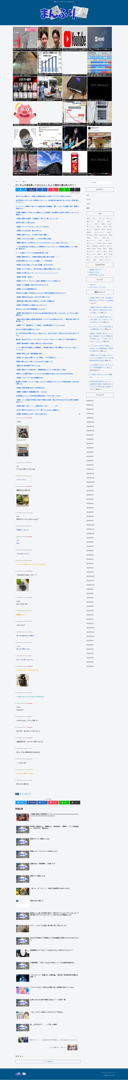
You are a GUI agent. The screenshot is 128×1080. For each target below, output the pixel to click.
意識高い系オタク (95, 269)
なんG (89, 199)
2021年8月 (90, 645)
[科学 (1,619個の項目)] (110, 227)
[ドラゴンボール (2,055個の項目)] (91, 227)
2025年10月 (90, 430)
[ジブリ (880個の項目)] (109, 240)
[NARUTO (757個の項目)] (102, 246)
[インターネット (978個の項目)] (92, 240)
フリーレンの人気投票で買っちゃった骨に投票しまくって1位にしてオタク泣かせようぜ (101, 319)
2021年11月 (90, 632)
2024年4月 (90, 508)
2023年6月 (90, 550)
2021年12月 (90, 628)
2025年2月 (90, 465)
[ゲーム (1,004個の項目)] (98, 238)
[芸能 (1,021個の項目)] (110, 235)
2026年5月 (90, 400)
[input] (100, 182)
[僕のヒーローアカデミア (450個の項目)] (106, 260)
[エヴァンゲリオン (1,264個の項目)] (100, 232)
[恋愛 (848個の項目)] (99, 243)
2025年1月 (90, 469)
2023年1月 (90, 572)
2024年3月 (90, 512)
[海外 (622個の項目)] (105, 249)
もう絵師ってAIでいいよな (98, 374)
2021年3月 (90, 666)
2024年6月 (90, 499)
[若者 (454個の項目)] (95, 260)
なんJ (88, 204)
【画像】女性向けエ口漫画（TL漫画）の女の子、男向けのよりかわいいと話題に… (101, 310)
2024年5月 (90, 503)
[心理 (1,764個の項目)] (105, 227)
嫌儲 (88, 208)
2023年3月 (90, 563)
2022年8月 (90, 593)
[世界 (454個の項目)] (89, 260)
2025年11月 (90, 426)
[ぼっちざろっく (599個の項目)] (91, 251)
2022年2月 (90, 619)
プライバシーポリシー (108, 1072)
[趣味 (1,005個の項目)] (90, 238)
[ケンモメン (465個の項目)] (109, 257)
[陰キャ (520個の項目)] (100, 254)
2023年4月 (90, 559)
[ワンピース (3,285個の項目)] (102, 221)
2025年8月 (90, 439)
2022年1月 (90, 623)
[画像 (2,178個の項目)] (104, 224)
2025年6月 (90, 448)
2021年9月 (90, 640)
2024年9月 (90, 486)
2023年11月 (90, 529)
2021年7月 (90, 649)
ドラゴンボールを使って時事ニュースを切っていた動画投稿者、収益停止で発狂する (101, 348)
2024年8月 (90, 491)
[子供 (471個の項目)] (96, 257)
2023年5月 (90, 555)
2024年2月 (90, 516)
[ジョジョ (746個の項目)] (110, 246)
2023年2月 (90, 568)
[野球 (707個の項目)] (94, 249)
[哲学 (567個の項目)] (110, 251)
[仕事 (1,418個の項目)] (103, 229)
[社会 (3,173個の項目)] (110, 221)
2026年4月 (90, 405)
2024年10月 (90, 482)
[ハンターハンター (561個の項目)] (91, 254)
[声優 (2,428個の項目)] (98, 224)
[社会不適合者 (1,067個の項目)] (103, 235)
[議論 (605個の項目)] (110, 249)
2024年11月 (90, 478)
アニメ (22, 794)
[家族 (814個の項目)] (110, 243)
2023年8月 (90, 542)
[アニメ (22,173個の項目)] (95, 218)
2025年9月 (90, 435)
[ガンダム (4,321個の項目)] (109, 218)
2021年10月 (90, 636)
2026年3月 (90, 409)
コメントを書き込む (48, 1061)
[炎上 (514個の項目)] (106, 254)
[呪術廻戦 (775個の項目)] (95, 246)
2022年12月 (90, 576)
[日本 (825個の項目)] (105, 243)
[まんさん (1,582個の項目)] (89, 229)
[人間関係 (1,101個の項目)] (89, 235)
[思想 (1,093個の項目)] (96, 235)
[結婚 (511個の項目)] (111, 254)
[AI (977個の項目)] (102, 240)
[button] (112, 183)
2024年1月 (90, 520)
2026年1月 (90, 418)
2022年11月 (90, 580)
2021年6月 (90, 653)
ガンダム (28, 794)
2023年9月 (90, 538)
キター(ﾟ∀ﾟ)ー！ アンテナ (97, 287)
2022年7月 (90, 598)
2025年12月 (90, 422)
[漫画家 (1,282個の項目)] (90, 232)
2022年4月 (90, 610)
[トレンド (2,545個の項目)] (90, 224)
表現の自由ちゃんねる (96, 275)
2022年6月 (90, 602)
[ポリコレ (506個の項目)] (90, 257)
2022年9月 (90, 589)
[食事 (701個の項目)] (99, 249)
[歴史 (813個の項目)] (88, 246)
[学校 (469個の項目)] (102, 257)
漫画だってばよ (94, 272)
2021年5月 (90, 658)
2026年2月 (90, 413)
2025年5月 (90, 452)
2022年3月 (90, 615)
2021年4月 (90, 662)
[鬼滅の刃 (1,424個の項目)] (97, 229)
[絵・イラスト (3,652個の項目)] (91, 221)
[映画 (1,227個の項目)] (110, 232)
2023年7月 (90, 546)
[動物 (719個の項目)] (89, 249)
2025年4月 (90, 456)
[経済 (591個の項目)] (105, 251)
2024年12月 (90, 473)
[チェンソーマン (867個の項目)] (91, 243)
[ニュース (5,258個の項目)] (102, 218)
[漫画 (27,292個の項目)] (89, 218)
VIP (17, 794)
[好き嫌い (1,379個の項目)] (109, 229)
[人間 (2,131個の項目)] (110, 224)
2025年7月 (90, 443)
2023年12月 (90, 525)
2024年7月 (90, 495)
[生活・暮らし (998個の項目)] (107, 238)
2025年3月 (90, 460)
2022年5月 (90, 606)
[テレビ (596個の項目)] (100, 251)
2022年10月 (90, 585)
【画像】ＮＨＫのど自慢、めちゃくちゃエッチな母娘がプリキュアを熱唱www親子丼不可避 (101, 357)
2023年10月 (90, 533)
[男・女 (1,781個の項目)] (100, 227)
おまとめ (92, 284)
